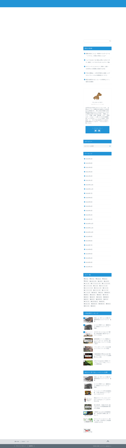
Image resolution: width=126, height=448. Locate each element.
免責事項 (31, 445)
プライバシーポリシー (21, 445)
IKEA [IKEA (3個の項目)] (105, 279)
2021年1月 (89, 180)
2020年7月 (89, 193)
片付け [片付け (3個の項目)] (87, 301)
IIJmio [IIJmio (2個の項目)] (99, 279)
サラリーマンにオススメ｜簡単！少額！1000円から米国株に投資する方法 (97, 67)
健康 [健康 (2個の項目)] (86, 294)
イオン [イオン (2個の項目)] (87, 283)
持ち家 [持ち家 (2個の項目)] (100, 297)
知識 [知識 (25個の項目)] (102, 301)
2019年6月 (89, 249)
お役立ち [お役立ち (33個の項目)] (93, 281)
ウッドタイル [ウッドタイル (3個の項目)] (106, 283)
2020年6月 (89, 197)
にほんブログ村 (87, 431)
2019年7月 (89, 245)
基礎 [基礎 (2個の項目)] (99, 294)
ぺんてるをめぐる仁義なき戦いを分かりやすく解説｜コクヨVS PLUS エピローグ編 (98, 61)
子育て (71, 35)
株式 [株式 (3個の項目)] (92, 299)
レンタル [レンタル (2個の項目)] (87, 292)
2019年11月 (89, 228)
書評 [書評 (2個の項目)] (86, 299)
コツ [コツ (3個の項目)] (96, 285)
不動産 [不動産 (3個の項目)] (95, 292)
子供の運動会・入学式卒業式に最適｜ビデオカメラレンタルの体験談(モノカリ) (98, 74)
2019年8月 (89, 240)
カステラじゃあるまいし (63, 3)
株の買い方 (36, 35)
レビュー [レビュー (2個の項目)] (105, 290)
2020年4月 (89, 206)
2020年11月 (89, 189)
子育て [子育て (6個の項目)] (106, 294)
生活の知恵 (45, 35)
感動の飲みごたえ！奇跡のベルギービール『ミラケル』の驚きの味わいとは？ (98, 54)
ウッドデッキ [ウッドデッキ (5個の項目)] (88, 285)
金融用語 (63, 35)
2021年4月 (89, 171)
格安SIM (80, 35)
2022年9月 (89, 163)
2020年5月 (89, 202)
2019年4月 (89, 258)
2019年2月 (89, 266)
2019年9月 (89, 236)
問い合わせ (107, 35)
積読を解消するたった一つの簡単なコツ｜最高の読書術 (98, 80)
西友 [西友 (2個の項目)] (108, 303)
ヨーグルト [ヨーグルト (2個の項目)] (97, 290)
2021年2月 (89, 176)
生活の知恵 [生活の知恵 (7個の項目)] (95, 301)
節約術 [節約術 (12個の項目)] (95, 303)
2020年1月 (89, 219)
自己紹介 (98, 35)
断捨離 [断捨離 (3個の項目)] (107, 297)
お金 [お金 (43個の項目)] (107, 281)
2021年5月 (89, 167)
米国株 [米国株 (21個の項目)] (102, 303)
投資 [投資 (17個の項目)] (93, 297)
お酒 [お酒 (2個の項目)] (100, 281)
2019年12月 (89, 223)
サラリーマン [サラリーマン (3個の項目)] (104, 285)
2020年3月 (89, 210)
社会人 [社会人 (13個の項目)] (87, 303)
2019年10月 (89, 232)
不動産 (90, 35)
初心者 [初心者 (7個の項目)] (93, 294)
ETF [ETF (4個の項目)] (92, 279)
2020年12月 (89, 184)
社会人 (54, 35)
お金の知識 (19, 35)
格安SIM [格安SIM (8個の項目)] (99, 299)
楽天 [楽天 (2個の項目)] (106, 299)
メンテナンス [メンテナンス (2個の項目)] (88, 290)
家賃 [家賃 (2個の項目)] (86, 297)
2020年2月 (89, 215)
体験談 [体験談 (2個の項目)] (108, 292)
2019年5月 (89, 253)
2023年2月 (89, 159)
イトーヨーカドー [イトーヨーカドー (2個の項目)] (96, 283)
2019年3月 (89, 262)
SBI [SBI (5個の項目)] (86, 281)
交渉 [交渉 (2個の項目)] (101, 292)
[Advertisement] (63, 20)
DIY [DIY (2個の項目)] (86, 279)
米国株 (28, 35)
